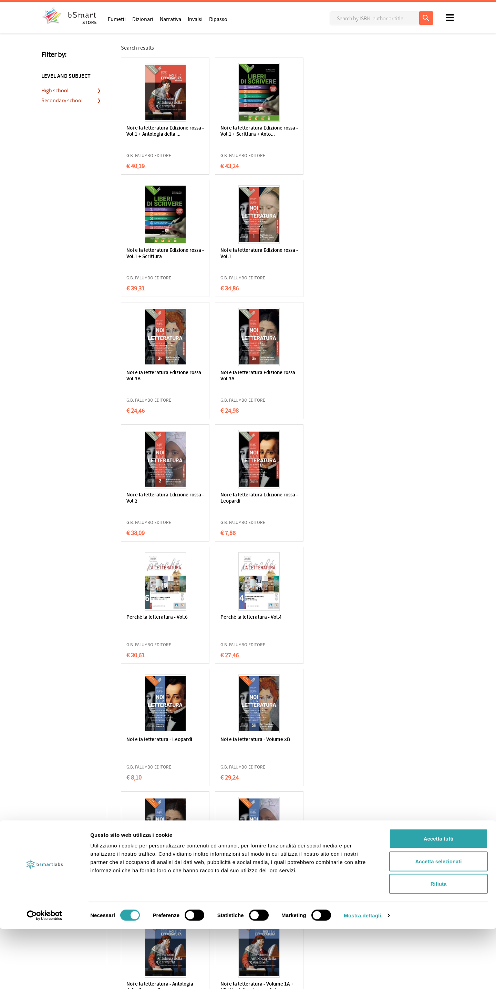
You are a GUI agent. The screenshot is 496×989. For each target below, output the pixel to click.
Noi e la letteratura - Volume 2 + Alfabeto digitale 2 (216, 501)
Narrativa (170, 19)
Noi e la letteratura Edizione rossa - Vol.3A (218, 253)
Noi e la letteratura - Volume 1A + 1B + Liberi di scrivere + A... (218, 623)
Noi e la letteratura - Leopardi (283, 376)
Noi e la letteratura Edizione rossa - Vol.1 (351, 131)
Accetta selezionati (438, 921)
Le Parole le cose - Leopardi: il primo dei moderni (284, 745)
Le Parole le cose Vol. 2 (219, 739)
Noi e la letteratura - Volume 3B (350, 376)
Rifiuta (439, 944)
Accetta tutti (439, 899)
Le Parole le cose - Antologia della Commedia (348, 745)
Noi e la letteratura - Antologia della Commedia (283, 501)
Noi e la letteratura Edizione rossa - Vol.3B (151, 253)
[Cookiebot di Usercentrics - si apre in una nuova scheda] (44, 975)
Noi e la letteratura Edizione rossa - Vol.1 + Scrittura (286, 134)
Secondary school (62, 100)
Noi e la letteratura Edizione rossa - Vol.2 (284, 253)
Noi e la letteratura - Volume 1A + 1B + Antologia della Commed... (148, 626)
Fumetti (117, 19)
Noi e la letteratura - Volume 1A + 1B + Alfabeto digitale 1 (283, 623)
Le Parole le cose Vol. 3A (149, 742)
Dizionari (142, 19)
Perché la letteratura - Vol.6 (151, 376)
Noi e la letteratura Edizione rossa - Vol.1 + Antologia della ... (151, 134)
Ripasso (218, 19)
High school (55, 90)
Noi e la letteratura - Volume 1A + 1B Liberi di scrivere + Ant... (352, 501)
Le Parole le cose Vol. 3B (351, 620)
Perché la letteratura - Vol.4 (218, 376)
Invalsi (195, 19)
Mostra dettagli (362, 975)
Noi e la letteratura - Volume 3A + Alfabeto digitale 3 (149, 501)
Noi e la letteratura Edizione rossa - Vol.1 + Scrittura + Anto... (219, 134)
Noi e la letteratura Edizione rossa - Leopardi (349, 256)
